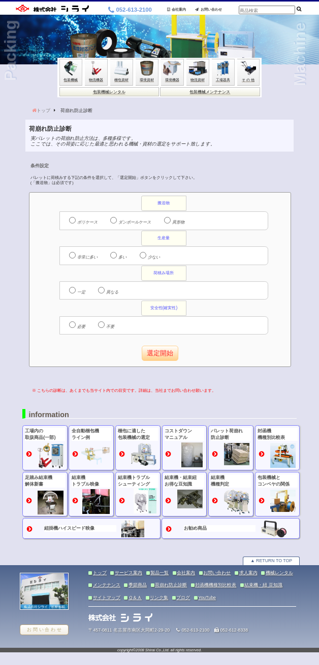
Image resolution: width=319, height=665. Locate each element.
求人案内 (248, 572)
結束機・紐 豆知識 (263, 584)
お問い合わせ (208, 10)
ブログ (183, 597)
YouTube (207, 597)
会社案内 (176, 10)
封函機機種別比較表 (215, 584)
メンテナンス (106, 584)
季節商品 (138, 584)
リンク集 (159, 597)
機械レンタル (279, 572)
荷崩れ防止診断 (171, 584)
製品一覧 (159, 572)
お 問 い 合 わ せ (44, 629)
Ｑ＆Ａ (135, 597)
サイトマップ (106, 597)
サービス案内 (128, 572)
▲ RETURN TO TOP (271, 560)
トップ (43, 110)
